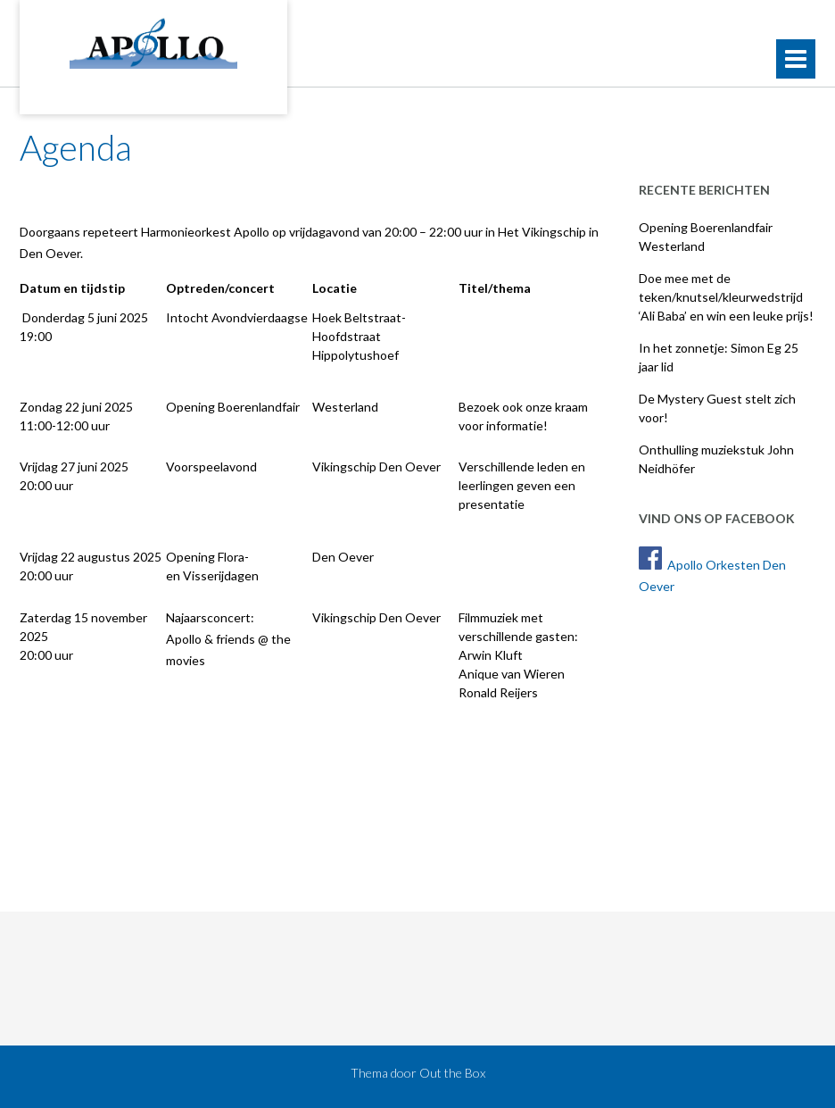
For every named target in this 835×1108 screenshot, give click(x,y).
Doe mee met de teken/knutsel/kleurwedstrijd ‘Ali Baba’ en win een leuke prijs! (726, 297)
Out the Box (452, 1072)
